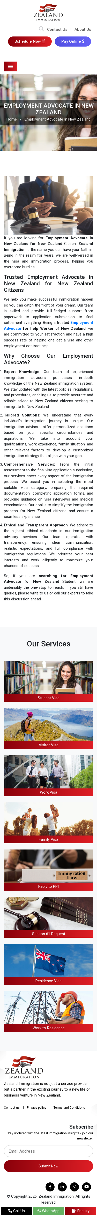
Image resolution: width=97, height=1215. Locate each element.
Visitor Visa (48, 745)
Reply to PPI (48, 886)
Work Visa (48, 792)
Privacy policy (36, 1107)
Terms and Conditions (69, 1107)
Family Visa (48, 839)
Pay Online (73, 41)
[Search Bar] (41, 29)
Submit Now (48, 1166)
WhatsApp (48, 1211)
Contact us (12, 1107)
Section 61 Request (48, 933)
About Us (82, 29)
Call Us (16, 1211)
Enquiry (80, 1211)
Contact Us (57, 29)
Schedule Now (29, 41)
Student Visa (48, 698)
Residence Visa (48, 981)
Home (11, 119)
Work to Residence (49, 1028)
